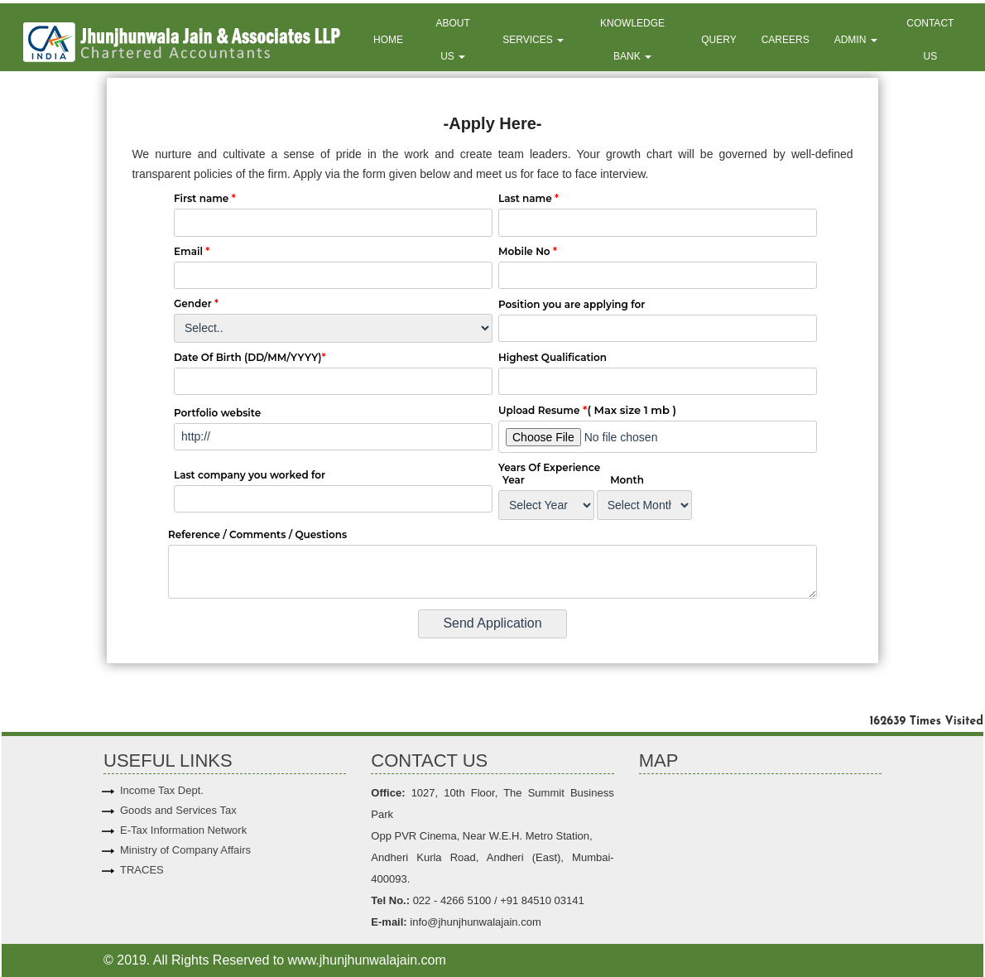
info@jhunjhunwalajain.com (474, 922)
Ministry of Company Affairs (185, 850)
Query (718, 40)
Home (388, 40)
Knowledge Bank (632, 39)
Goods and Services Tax (178, 810)
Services (533, 40)
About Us (453, 39)
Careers (786, 40)
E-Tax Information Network (183, 830)
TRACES (142, 870)
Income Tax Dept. (162, 790)
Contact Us (930, 39)
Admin (855, 40)
